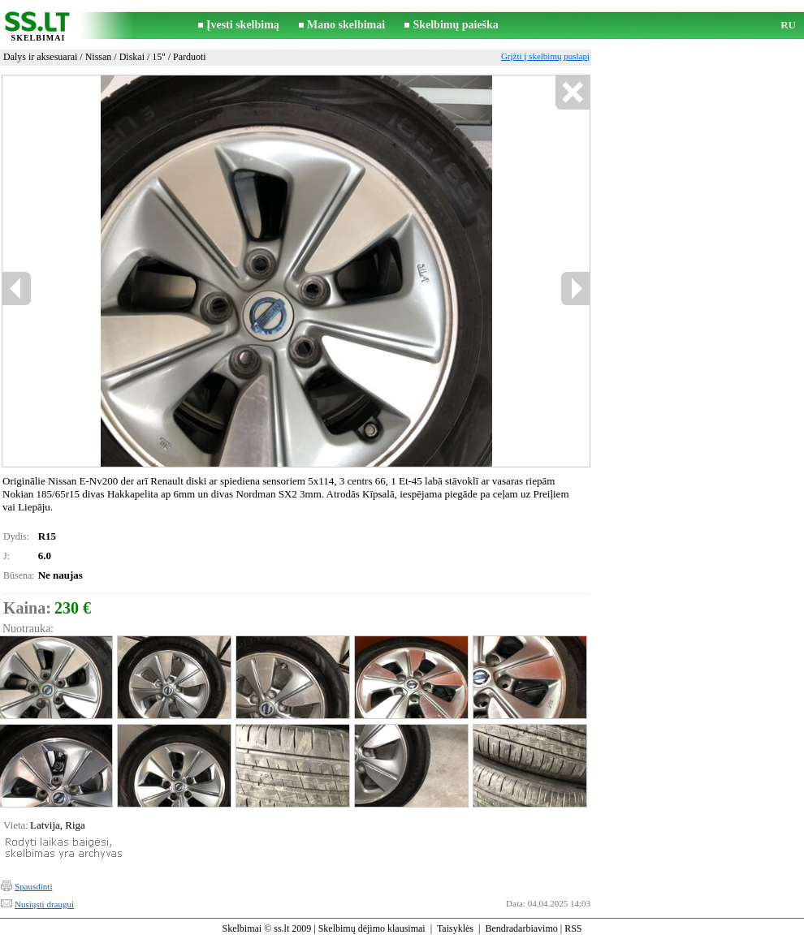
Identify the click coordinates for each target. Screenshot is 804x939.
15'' (158, 56)
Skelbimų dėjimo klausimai (372, 928)
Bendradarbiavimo (521, 928)
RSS (572, 928)
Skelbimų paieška (455, 25)
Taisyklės (455, 928)
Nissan (98, 56)
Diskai (132, 56)
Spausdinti (33, 886)
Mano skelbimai (346, 25)
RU (788, 25)
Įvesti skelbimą (242, 25)
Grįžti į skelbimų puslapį (545, 56)
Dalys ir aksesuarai (40, 56)
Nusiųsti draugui (44, 904)
